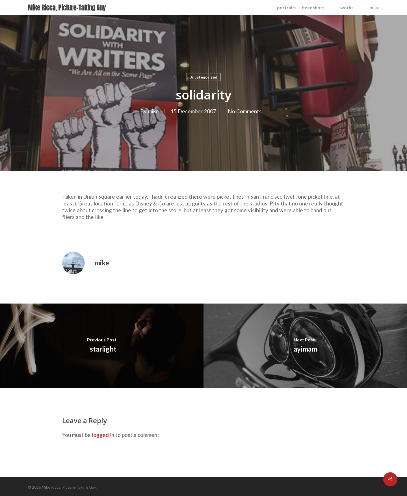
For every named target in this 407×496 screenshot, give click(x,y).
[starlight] (102, 346)
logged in (103, 435)
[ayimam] (305, 346)
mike (153, 111)
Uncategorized (203, 77)
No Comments (244, 111)
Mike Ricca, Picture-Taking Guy (66, 7)
